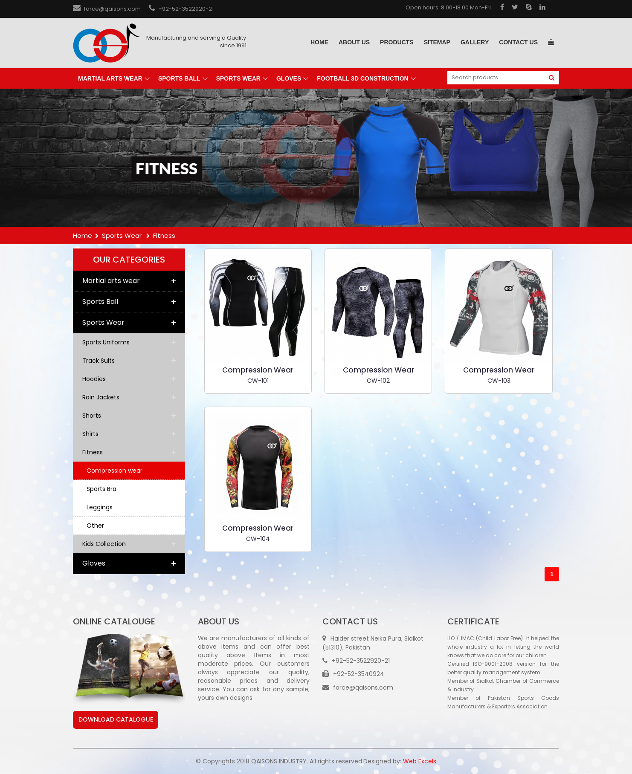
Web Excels (419, 761)
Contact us (518, 42)
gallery (475, 42)
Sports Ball (179, 78)
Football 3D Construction (362, 78)
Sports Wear (238, 78)
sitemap (437, 42)
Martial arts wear (110, 78)
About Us (354, 42)
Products (397, 42)
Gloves (288, 78)
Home (319, 42)
